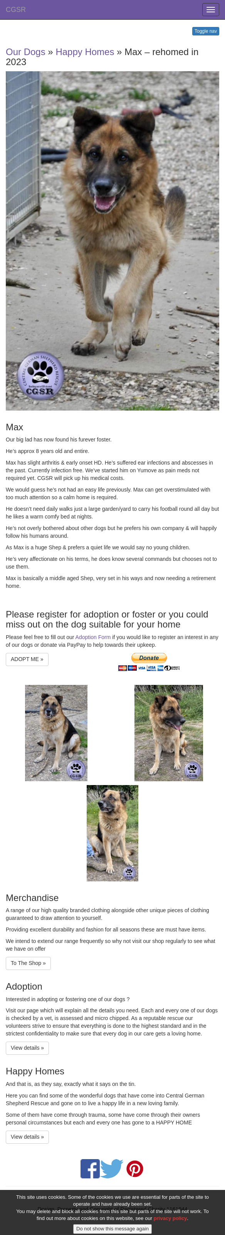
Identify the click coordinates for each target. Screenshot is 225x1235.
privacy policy (170, 1224)
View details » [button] (27, 1048)
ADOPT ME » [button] (27, 659)
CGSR (16, 9)
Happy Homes (84, 52)
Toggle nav (206, 31)
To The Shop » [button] (28, 963)
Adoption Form (93, 637)
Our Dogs (25, 52)
